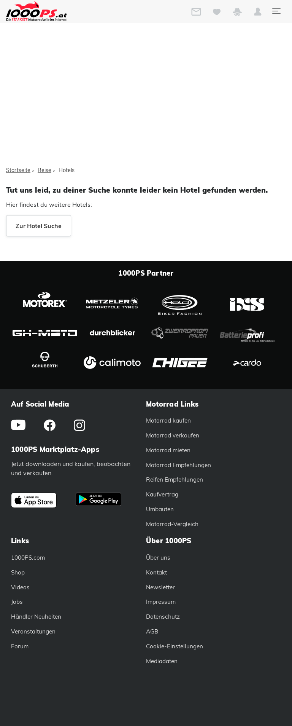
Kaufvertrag (162, 494)
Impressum (161, 601)
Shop (18, 572)
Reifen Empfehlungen (174, 479)
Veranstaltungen (33, 631)
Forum (20, 646)
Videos (20, 587)
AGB (152, 631)
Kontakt (156, 572)
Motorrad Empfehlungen (178, 465)
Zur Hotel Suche (39, 226)
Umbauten (160, 509)
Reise (44, 170)
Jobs (17, 601)
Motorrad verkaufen (172, 435)
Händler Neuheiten (36, 616)
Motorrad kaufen (168, 420)
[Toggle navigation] (276, 11)
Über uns (158, 557)
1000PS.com (28, 557)
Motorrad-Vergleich (172, 524)
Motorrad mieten (168, 450)
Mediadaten (162, 661)
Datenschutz (163, 616)
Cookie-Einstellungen (174, 646)
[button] (258, 13)
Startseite (18, 170)
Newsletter (160, 587)
